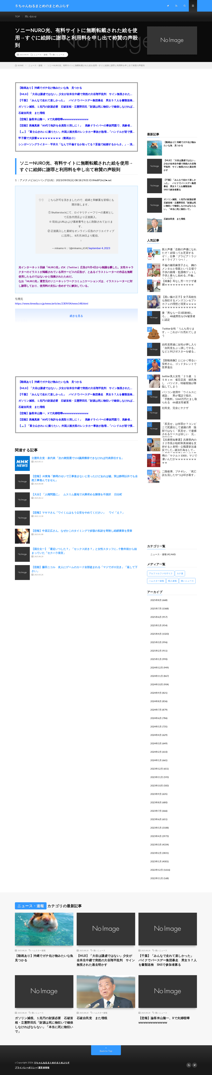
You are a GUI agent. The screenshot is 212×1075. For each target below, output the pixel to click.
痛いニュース (58, 55)
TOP (17, 16)
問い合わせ (31, 16)
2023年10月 (156, 785)
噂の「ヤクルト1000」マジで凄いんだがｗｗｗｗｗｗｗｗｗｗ (179, 459)
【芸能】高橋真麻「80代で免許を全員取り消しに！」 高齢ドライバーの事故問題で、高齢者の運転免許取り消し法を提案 (76, 125)
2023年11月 (156, 777)
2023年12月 (156, 768)
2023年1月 (156, 861)
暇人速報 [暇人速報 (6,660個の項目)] (172, 580)
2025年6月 (156, 617)
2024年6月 (156, 718)
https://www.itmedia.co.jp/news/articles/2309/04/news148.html (51, 303)
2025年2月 (156, 650)
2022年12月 (156, 869)
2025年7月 (156, 608)
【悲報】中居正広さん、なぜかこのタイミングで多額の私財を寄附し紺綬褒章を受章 (81, 530)
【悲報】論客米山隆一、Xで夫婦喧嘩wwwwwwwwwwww (53, 119)
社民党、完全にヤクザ (175, 407)
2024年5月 (156, 726)
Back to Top (106, 1051)
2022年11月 (156, 878)
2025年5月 (156, 625)
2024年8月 (156, 701)
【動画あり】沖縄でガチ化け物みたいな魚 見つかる (50, 87)
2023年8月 (156, 802)
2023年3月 (156, 844)
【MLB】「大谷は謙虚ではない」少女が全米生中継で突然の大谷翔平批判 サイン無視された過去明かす (76, 94)
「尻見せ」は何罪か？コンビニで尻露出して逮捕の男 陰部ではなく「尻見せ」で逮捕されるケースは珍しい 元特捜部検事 (179, 429)
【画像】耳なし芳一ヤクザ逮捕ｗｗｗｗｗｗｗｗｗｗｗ (179, 282)
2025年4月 (156, 633)
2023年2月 (156, 853)
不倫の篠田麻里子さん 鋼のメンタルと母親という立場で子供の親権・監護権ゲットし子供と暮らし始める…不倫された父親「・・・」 (179, 271)
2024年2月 (156, 751)
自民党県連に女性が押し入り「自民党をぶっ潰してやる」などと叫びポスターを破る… (179, 348)
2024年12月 (156, 667)
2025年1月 (156, 659)
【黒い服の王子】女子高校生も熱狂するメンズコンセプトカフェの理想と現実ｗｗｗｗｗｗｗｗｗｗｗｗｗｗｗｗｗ (179, 302)
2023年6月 (156, 819)
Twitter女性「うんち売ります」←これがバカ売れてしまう (179, 332)
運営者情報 (44, 1067)
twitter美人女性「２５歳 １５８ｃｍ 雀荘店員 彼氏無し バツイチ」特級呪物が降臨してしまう (179, 381)
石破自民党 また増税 (31, 112)
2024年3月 (156, 743)
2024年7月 (156, 709)
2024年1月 (156, 760)
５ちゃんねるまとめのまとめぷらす (52, 1062)
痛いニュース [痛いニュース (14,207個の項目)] (187, 580)
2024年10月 (156, 684)
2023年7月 (156, 810)
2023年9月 (156, 794)
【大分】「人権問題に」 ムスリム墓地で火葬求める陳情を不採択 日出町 (76, 494)
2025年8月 (156, 600)
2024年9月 (156, 692)
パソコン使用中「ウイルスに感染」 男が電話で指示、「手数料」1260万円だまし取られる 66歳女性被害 (179, 397)
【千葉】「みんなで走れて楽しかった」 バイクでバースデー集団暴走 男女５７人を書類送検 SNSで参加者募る (76, 100)
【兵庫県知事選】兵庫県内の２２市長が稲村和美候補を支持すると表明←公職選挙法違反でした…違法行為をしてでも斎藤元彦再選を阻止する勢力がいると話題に (179, 445)
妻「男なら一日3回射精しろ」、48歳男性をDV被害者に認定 (178, 316)
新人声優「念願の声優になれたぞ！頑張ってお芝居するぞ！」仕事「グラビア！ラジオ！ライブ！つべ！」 (179, 254)
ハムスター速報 (39, 950)
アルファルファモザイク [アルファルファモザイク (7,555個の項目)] (161, 573)
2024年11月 (156, 676)
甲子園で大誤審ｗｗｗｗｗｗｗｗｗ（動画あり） (47, 137)
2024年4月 (156, 735)
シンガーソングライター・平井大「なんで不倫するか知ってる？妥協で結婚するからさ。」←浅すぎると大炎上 (76, 144)
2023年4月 (156, 836)
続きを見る (76, 315)
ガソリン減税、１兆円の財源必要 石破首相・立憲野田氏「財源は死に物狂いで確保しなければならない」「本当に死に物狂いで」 (76, 106)
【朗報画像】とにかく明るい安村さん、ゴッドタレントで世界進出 (179, 364)
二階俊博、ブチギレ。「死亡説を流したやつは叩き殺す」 (179, 473)
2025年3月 (156, 642)
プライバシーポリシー (26, 1067)
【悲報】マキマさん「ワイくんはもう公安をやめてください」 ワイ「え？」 (78, 512)
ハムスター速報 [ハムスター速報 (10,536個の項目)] (156, 580)
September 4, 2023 (99, 248)
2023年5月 (156, 827)
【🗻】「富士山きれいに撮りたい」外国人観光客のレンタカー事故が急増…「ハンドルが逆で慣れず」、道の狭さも (76, 131)
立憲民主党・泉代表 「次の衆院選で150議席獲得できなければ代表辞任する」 (77, 457)
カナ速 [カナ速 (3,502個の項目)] (180, 573)
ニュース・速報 (41, 55)
